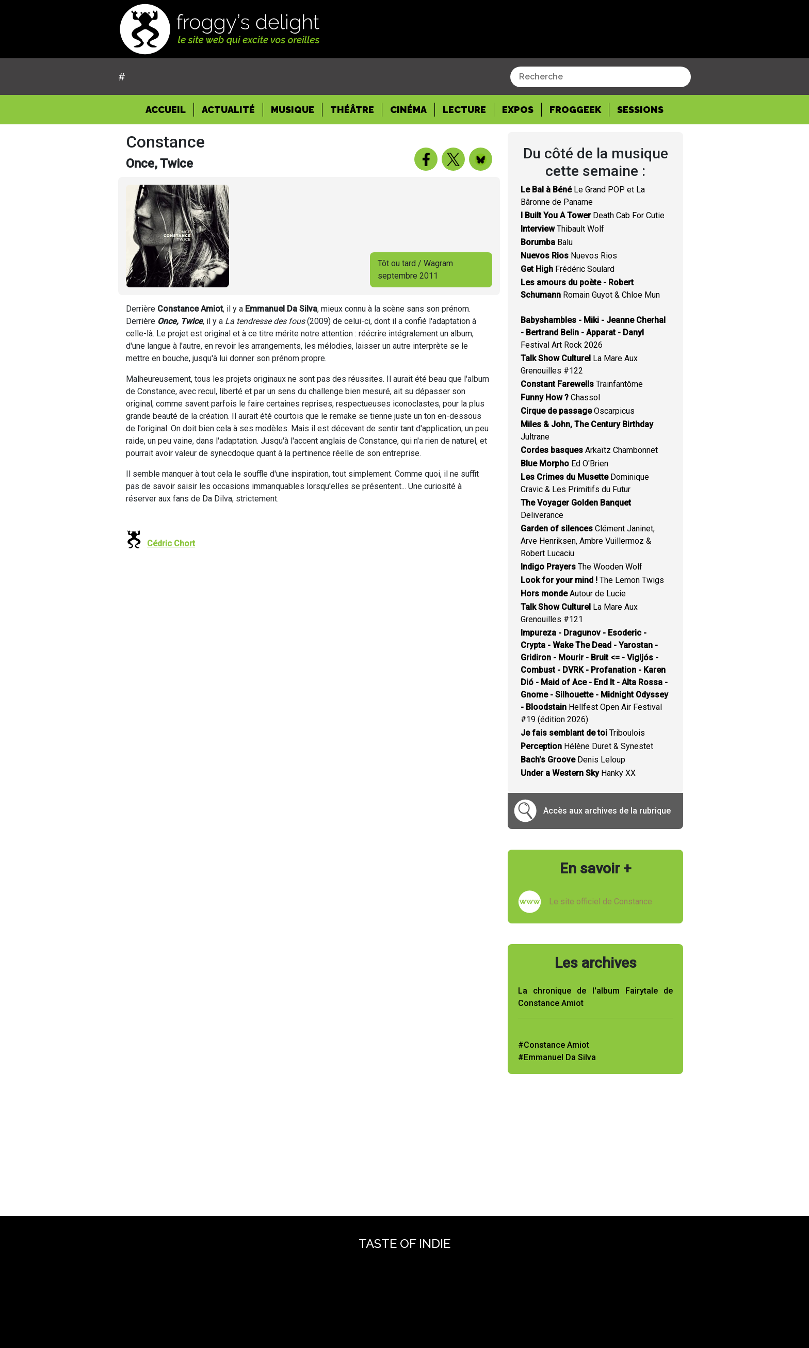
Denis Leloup (573, 760)
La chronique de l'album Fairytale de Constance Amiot (595, 997)
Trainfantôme (582, 384)
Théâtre (352, 109)
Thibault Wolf (562, 229)
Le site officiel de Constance (600, 901)
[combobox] (600, 77)
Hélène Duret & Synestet (587, 746)
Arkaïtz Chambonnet (589, 450)
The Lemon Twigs (592, 580)
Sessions (640, 109)
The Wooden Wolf (581, 567)
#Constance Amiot (553, 1045)
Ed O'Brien (564, 463)
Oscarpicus (578, 411)
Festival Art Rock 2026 (593, 332)
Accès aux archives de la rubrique (607, 811)
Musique (292, 109)
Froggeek (575, 109)
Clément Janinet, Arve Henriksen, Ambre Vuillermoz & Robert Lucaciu (588, 541)
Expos (517, 109)
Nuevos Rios (569, 256)
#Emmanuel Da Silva (557, 1057)
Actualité (228, 109)
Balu (547, 242)
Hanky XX (578, 773)
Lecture (464, 109)
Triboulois (583, 733)
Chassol (560, 397)
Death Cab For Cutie (593, 215)
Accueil (169, 109)
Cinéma (408, 109)
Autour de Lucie (573, 593)
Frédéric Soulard (567, 269)
